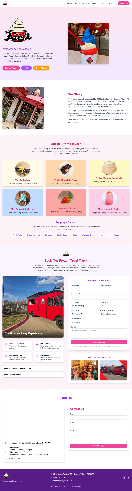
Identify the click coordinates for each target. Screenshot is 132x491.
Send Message (98, 446)
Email (72, 422)
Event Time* (104, 302)
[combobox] (84, 314)
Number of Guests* (107, 310)
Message (73, 430)
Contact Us (123, 3)
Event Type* (75, 310)
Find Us (26, 68)
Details (73, 327)
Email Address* (105, 285)
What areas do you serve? (33, 374)
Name (72, 414)
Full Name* (75, 285)
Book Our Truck (98, 3)
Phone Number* (76, 294)
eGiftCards (41, 68)
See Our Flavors (11, 68)
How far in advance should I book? (33, 369)
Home (69, 3)
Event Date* (75, 302)
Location (111, 3)
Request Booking (99, 342)
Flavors (86, 3)
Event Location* (76, 319)
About (77, 3)
